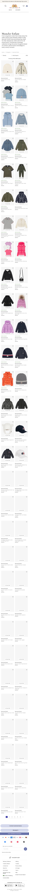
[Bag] (26, 5)
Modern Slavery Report (20, 874)
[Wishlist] (23, 5)
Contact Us (5, 866)
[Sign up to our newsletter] (25, 849)
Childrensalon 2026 (17, 889)
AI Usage (17, 868)
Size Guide (5, 870)
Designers (17, 10)
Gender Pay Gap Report (6, 873)
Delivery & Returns (7, 861)
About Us (5, 868)
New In (10, 10)
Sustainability (6, 877)
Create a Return (6, 863)
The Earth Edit (14, 857)
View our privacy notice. (6, 852)
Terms (16, 870)
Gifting (17, 861)
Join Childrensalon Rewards (14, 833)
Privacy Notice (18, 866)
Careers (17, 863)
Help (16, 872)
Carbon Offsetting (8, 875)
